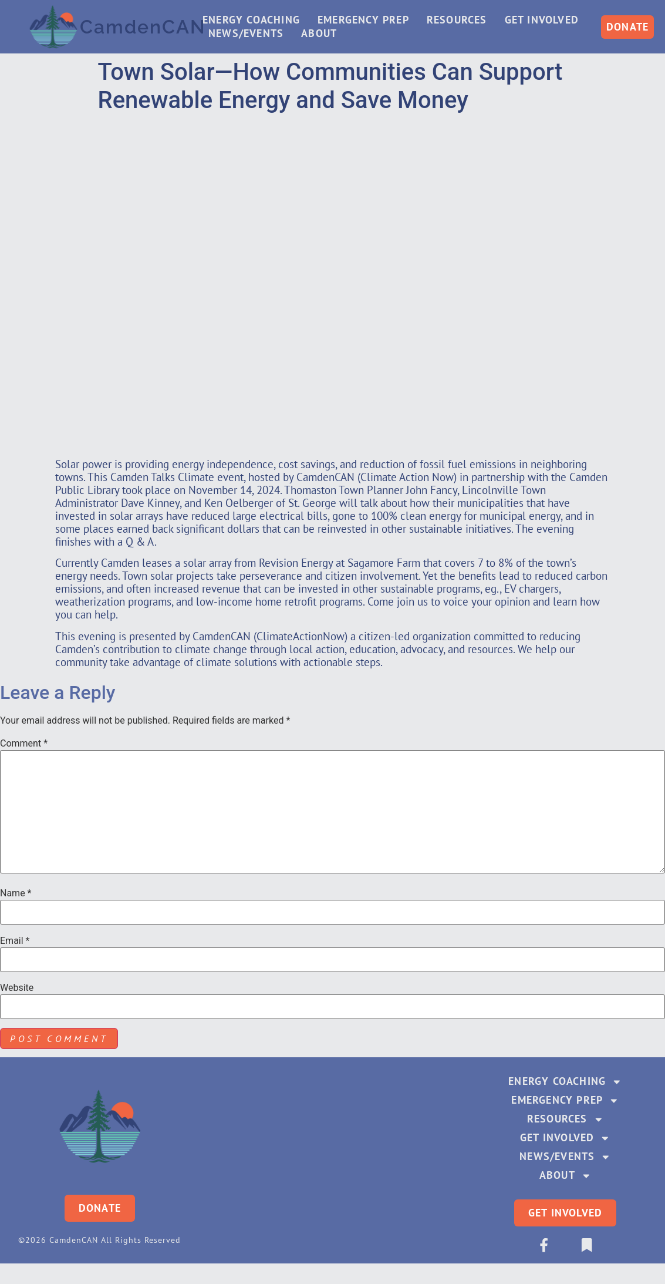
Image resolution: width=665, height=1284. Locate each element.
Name (16, 893)
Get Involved (545, 20)
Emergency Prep (366, 20)
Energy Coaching (254, 20)
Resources (460, 20)
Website (16, 988)
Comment (24, 743)
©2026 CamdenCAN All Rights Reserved (99, 1242)
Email (14, 941)
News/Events (248, 34)
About (322, 34)
